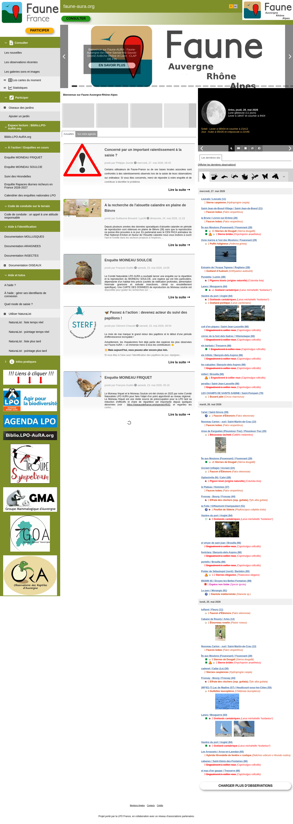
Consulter (76, 18)
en (235, 6)
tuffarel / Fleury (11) (212, 609)
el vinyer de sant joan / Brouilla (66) (221, 542)
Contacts (151, 805)
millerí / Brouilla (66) (212, 374)
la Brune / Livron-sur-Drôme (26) (219, 218)
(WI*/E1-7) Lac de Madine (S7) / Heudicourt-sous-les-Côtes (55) (236, 687)
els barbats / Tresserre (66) (216, 345)
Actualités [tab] (69, 134)
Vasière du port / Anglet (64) (216, 296)
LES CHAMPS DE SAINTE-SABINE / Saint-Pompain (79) (232, 393)
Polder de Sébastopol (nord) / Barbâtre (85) (225, 571)
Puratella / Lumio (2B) (213, 277)
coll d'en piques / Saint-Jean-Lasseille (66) (225, 326)
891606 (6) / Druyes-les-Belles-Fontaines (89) (226, 580)
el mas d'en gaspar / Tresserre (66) (220, 770)
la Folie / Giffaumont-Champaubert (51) (223, 506)
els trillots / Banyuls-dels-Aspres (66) (222, 355)
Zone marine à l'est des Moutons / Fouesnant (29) (229, 240)
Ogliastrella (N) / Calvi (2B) (216, 477)
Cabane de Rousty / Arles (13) (218, 619)
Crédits (160, 805)
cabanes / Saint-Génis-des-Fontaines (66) (224, 761)
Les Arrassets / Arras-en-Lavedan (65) (222, 751)
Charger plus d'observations (245, 785)
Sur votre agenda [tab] (86, 134)
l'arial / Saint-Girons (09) (214, 412)
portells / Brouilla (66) (213, 561)
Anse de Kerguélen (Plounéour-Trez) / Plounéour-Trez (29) (233, 431)
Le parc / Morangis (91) (214, 590)
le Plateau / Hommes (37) (215, 487)
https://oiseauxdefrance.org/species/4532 (148, 404)
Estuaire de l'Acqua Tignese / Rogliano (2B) (225, 267)
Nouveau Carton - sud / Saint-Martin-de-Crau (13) (228, 421)
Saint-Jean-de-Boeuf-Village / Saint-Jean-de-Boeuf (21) (232, 208)
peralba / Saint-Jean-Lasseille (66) (220, 383)
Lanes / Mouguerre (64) (214, 286)
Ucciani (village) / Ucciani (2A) (218, 468)
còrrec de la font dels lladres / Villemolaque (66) (228, 336)
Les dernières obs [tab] (210, 157)
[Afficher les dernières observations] (217, 164)
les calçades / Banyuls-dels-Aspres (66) (223, 364)
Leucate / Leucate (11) (213, 199)
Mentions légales (137, 805)
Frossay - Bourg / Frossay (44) (218, 496)
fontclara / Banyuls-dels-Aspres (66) (221, 552)
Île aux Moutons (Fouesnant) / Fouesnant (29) (226, 227)
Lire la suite (179, 190)
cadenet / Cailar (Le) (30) (215, 668)
